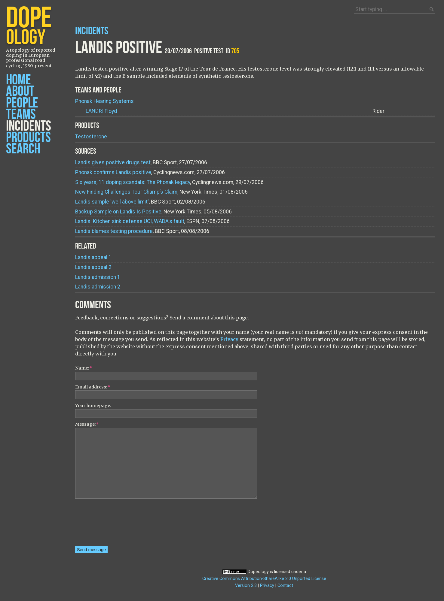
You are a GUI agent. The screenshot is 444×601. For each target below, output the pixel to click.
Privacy (229, 339)
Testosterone (91, 137)
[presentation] (99, 524)
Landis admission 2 (97, 287)
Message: (87, 424)
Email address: (92, 387)
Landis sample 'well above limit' (112, 202)
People (22, 103)
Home (18, 80)
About (20, 91)
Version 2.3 (246, 585)
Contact (285, 585)
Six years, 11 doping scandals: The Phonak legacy (132, 182)
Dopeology (258, 571)
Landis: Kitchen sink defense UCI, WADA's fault (129, 221)
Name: (83, 368)
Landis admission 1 (97, 277)
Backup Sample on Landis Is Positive (118, 212)
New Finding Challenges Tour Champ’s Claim (126, 192)
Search (23, 149)
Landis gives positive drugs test (113, 162)
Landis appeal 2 (93, 267)
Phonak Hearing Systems (104, 101)
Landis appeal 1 (93, 257)
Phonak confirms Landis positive (113, 172)
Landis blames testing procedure (114, 231)
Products (28, 137)
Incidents (28, 126)
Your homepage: (93, 405)
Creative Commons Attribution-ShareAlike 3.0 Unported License (264, 578)
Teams (21, 114)
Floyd (101, 111)
